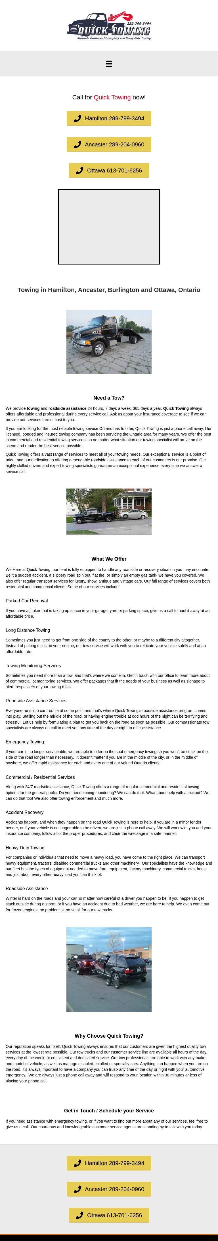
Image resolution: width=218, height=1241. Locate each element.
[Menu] (109, 64)
